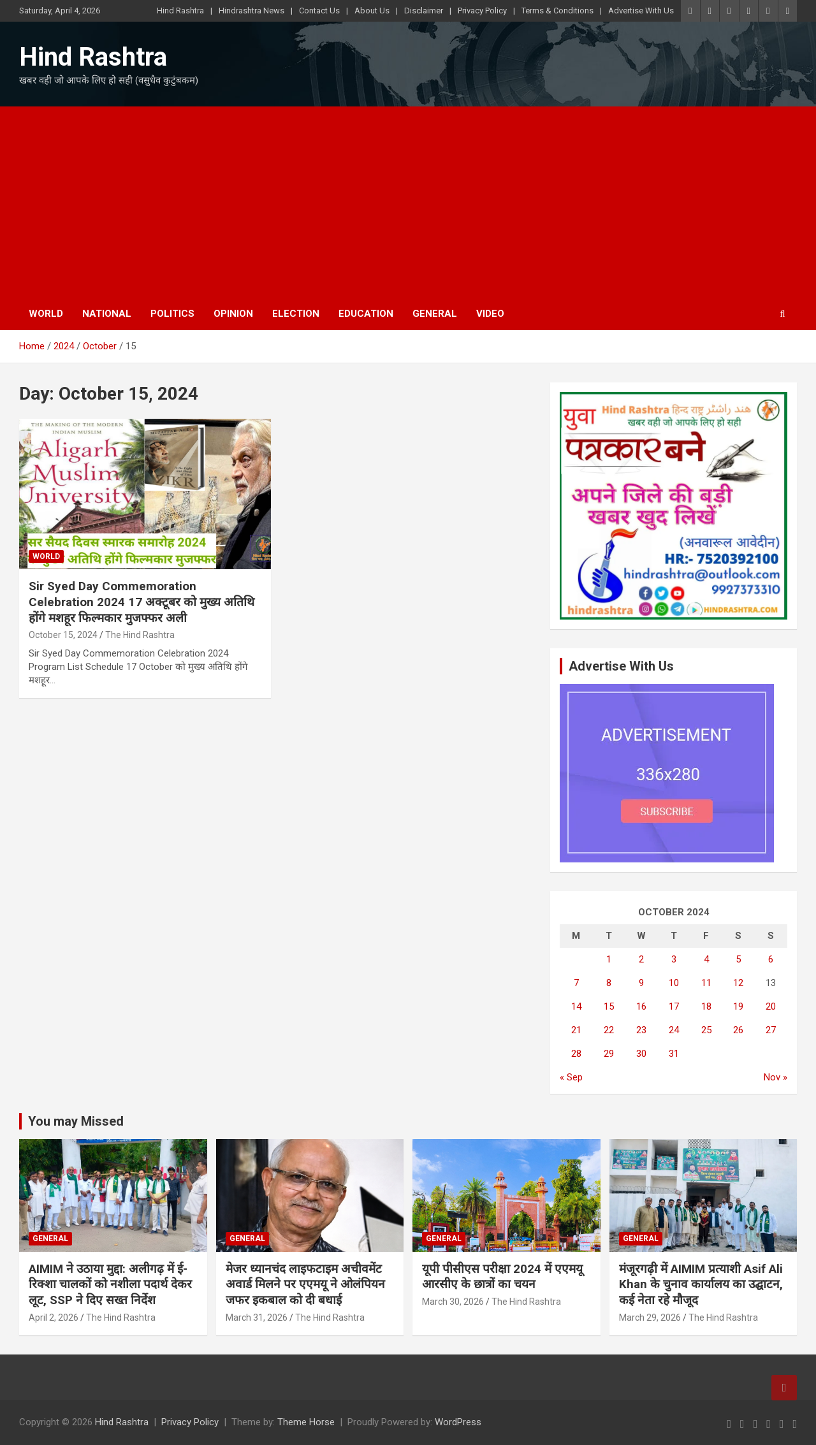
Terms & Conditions (557, 10)
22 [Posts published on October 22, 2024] (609, 1030)
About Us (372, 10)
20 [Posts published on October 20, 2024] (771, 1006)
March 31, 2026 (257, 1317)
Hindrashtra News (251, 10)
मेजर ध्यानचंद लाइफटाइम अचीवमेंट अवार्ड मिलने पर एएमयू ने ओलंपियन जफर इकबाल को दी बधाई (305, 1284)
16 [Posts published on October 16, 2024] (641, 1006)
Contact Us (319, 10)
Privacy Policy (482, 10)
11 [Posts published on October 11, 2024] (706, 983)
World (46, 313)
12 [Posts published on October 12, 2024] (738, 983)
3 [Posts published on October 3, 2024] (673, 959)
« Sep (571, 1077)
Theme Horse (306, 1422)
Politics (172, 313)
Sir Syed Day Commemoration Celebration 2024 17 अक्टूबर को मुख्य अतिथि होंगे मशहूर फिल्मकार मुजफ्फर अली (141, 602)
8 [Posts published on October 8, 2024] (608, 983)
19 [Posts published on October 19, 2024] (738, 1006)
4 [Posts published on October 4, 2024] (706, 959)
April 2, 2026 (53, 1317)
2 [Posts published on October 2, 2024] (641, 959)
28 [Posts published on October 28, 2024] (576, 1053)
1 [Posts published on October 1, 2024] (608, 959)
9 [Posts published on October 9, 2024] (641, 983)
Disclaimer (423, 10)
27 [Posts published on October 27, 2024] (771, 1030)
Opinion (233, 313)
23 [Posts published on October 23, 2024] (641, 1030)
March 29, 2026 (650, 1317)
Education (366, 313)
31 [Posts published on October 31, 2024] (674, 1053)
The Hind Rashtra (140, 635)
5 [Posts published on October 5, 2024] (738, 959)
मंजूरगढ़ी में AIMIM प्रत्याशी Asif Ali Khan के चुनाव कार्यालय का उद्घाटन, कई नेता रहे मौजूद (701, 1284)
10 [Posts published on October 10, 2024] (674, 983)
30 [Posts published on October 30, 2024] (641, 1053)
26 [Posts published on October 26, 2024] (738, 1030)
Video (490, 313)
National (106, 313)
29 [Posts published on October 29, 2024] (609, 1053)
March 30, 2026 (453, 1301)
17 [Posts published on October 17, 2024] (674, 1006)
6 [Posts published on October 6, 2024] (770, 959)
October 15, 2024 (63, 635)
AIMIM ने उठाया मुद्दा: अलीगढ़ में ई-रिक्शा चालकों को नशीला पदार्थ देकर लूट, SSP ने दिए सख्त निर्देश (110, 1284)
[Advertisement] (408, 202)
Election (295, 313)
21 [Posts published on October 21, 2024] (576, 1030)
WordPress (458, 1422)
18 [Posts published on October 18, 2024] (706, 1006)
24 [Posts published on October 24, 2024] (674, 1030)
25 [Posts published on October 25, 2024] (706, 1030)
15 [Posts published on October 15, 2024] (609, 1006)
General (434, 313)
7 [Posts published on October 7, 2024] (576, 983)
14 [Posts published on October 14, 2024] (576, 1006)
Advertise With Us (641, 10)
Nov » (775, 1077)
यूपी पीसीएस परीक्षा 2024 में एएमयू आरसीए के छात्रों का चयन (502, 1276)
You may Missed (76, 1121)
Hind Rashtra (180, 10)
